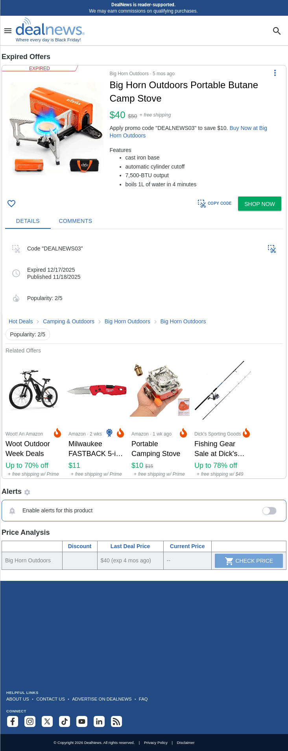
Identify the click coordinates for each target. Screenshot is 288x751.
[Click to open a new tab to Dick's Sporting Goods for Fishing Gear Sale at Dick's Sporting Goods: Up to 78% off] (222, 416)
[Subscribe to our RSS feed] (116, 721)
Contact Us (50, 699)
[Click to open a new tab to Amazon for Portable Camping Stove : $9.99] (159, 416)
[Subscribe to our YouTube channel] (82, 721)
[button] (144, 129)
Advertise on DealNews (101, 699)
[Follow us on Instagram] (30, 721)
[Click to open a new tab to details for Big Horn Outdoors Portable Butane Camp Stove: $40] (55, 128)
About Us (17, 699)
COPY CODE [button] (214, 203)
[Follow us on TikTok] (64, 721)
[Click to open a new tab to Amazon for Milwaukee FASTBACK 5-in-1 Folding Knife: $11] (96, 416)
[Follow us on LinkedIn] (99, 721)
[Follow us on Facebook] (12, 721)
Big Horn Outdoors (127, 321)
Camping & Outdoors (68, 321)
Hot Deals (21, 321)
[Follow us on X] (47, 721)
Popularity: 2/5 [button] (28, 334)
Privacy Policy (156, 742)
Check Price (249, 561)
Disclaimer (186, 742)
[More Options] (275, 72)
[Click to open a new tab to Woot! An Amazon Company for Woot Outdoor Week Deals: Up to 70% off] (33, 416)
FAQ (143, 699)
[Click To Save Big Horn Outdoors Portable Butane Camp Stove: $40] (11, 203)
